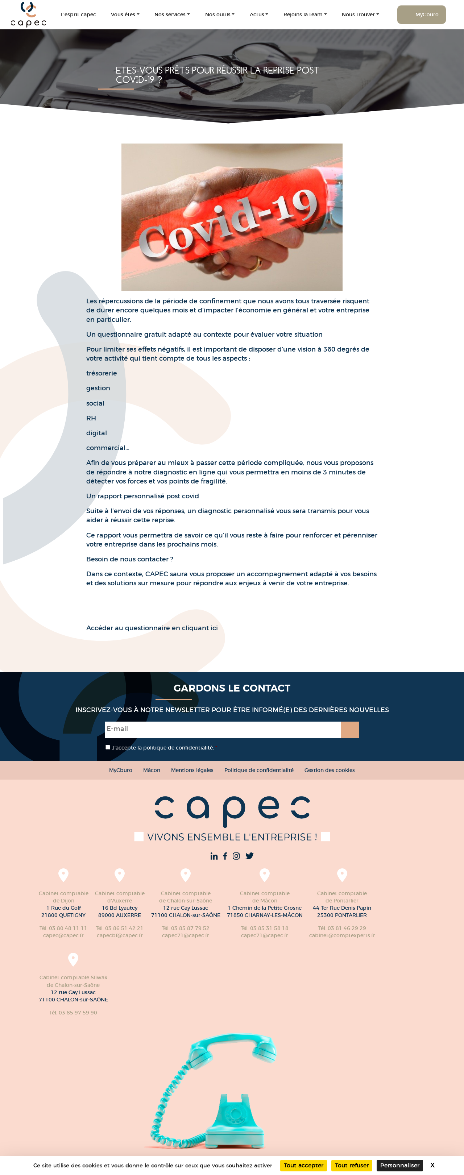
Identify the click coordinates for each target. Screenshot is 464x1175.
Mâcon (151, 770)
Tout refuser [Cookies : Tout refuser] (352, 1165)
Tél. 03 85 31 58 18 (265, 928)
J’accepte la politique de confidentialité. (164, 747)
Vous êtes (123, 14)
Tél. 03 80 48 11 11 (63, 928)
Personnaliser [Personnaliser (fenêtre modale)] (399, 1165)
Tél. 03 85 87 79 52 (186, 928)
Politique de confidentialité (259, 770)
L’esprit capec (78, 14)
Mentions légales (192, 770)
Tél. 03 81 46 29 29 (342, 928)
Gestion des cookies (329, 770)
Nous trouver (358, 14)
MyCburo (427, 14)
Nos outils (218, 14)
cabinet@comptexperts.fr (342, 935)
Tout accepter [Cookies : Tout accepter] (303, 1165)
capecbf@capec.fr (120, 935)
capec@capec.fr (63, 935)
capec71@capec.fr (185, 935)
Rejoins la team (303, 14)
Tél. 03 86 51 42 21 (120, 928)
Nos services (170, 14)
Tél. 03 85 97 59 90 (73, 1012)
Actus (257, 14)
